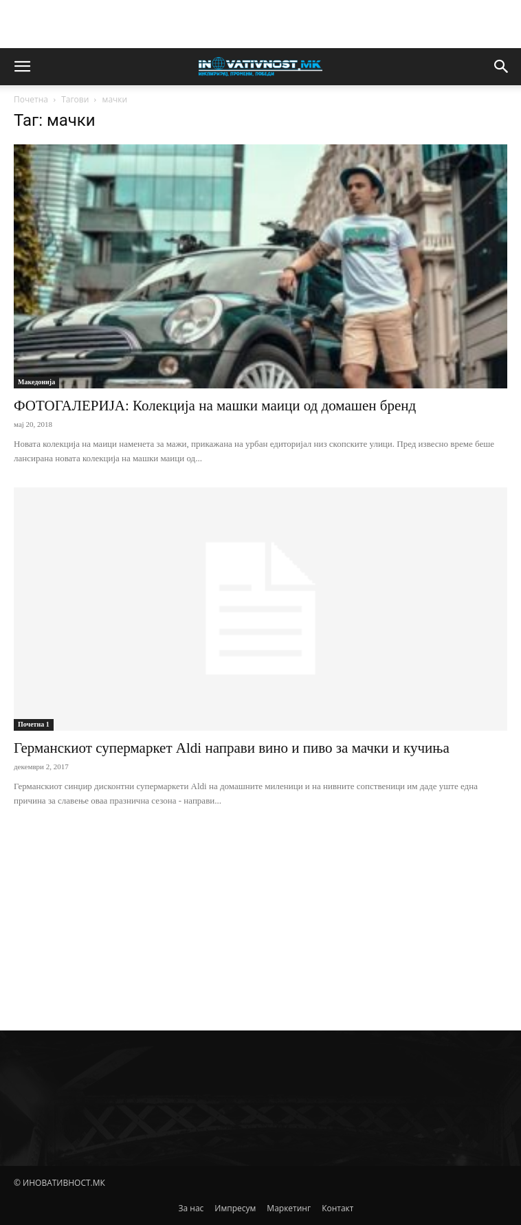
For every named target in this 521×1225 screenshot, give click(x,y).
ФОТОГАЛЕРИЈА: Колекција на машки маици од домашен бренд (215, 405)
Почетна (31, 99)
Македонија (36, 382)
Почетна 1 (33, 724)
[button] (22, 66)
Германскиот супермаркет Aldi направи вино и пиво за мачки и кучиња (232, 748)
